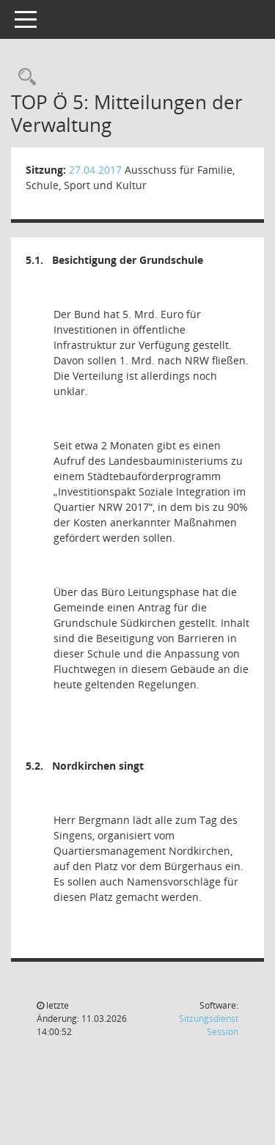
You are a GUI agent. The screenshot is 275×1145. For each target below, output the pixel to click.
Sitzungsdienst (208, 1025)
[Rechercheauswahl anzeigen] (23, 77)
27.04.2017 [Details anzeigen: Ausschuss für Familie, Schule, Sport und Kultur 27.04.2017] (95, 170)
